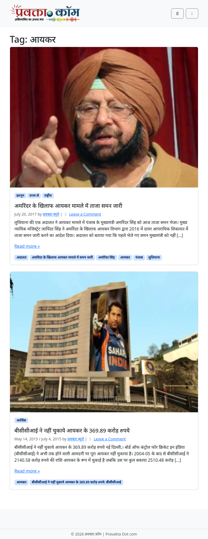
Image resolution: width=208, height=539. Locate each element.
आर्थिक (21, 420)
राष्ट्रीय (47, 195)
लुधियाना (154, 257)
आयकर (125, 257)
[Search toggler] (177, 13)
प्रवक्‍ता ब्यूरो (51, 214)
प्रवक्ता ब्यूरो (75, 438)
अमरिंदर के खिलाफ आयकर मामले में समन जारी (62, 257)
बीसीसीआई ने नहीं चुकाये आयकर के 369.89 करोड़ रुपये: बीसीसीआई (76, 482)
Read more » (27, 246)
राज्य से (34, 195)
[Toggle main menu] (192, 13)
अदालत (22, 257)
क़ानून (20, 195)
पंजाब (139, 257)
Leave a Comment (85, 214)
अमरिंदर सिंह (106, 257)
